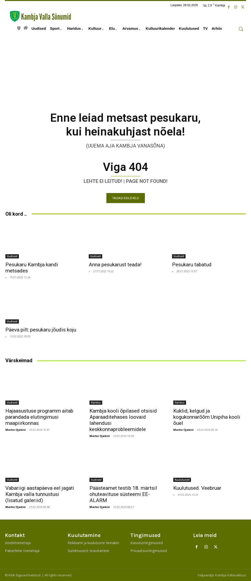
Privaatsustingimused (148, 550)
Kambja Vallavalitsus (230, 575)
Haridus (96, 402)
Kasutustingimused (146, 542)
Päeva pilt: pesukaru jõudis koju (40, 330)
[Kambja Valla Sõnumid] (38, 16)
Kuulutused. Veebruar (197, 488)
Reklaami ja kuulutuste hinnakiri (93, 542)
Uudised (12, 256)
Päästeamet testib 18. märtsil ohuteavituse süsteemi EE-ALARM (123, 494)
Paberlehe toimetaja (22, 550)
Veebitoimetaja (18, 542)
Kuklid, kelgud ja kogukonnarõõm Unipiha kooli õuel (206, 417)
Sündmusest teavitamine (88, 550)
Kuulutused (182, 479)
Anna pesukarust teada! (115, 265)
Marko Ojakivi (15, 430)
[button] (240, 28)
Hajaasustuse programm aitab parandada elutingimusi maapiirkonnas (39, 417)
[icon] (19, 27)
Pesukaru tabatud (192, 265)
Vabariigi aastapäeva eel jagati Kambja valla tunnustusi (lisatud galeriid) (39, 494)
